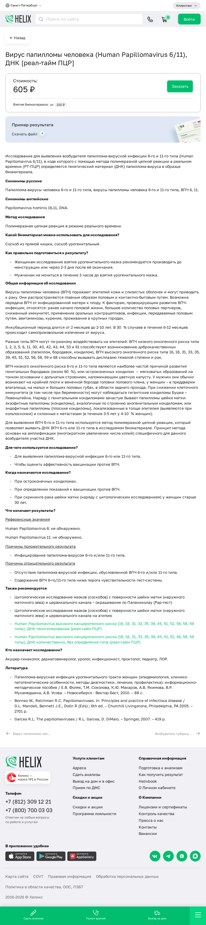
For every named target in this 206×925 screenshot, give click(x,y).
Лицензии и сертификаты (163, 807)
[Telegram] (168, 856)
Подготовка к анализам (160, 767)
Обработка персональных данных (127, 876)
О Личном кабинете (157, 787)
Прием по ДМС (86, 787)
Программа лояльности (94, 813)
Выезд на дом (157, 914)
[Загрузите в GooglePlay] (50, 856)
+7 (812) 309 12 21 (28, 801)
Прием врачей (95, 914)
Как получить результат (161, 774)
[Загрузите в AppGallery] (81, 856)
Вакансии (148, 833)
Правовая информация (69, 876)
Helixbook (148, 781)
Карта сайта (16, 876)
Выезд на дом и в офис (94, 781)
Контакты (148, 827)
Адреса (79, 767)
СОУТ (38, 876)
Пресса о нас (151, 820)
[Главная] (35, 762)
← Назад (17, 37)
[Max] (195, 856)
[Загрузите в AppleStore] (19, 856)
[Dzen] (181, 856)
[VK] (155, 856)
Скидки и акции (88, 807)
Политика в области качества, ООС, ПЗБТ (44, 887)
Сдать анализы (86, 774)
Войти (189, 19)
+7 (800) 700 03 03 (29, 810)
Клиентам (184, 5)
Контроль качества (156, 813)
